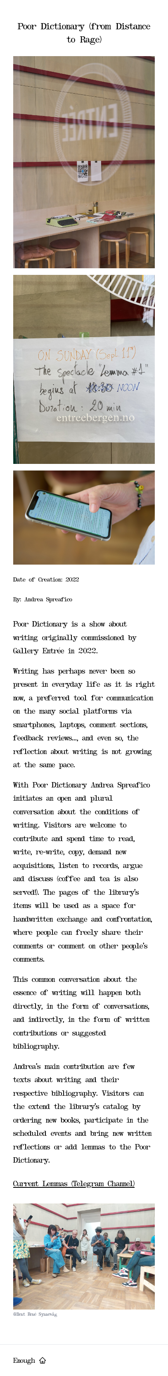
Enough (30, 1360)
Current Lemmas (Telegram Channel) (74, 1183)
